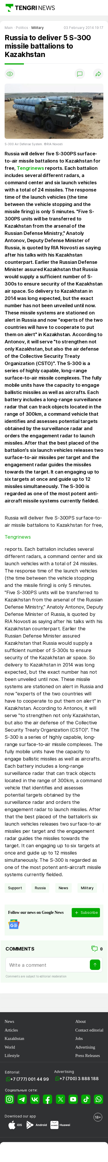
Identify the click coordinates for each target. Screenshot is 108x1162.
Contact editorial (89, 1030)
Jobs (79, 1038)
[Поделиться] (98, 74)
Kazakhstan (14, 1038)
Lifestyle (12, 1055)
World (10, 1047)
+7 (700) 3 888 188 (79, 1078)
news (63, 888)
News (9, 1021)
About (80, 1021)
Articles (11, 1030)
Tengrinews (30, 168)
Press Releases (87, 1055)
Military (87, 888)
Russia (40, 888)
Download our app (20, 1116)
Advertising (85, 1047)
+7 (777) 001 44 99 (29, 1079)
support (15, 888)
